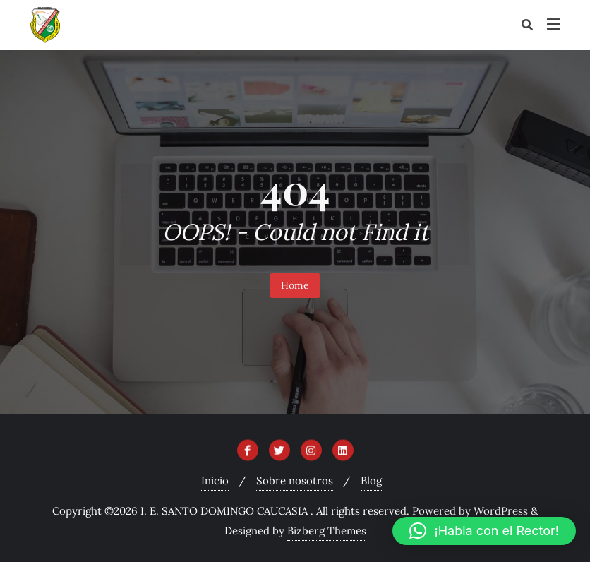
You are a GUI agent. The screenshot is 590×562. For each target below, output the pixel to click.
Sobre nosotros (294, 480)
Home (295, 285)
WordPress (501, 511)
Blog (371, 480)
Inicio (215, 480)
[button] (484, 531)
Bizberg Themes (326, 530)
